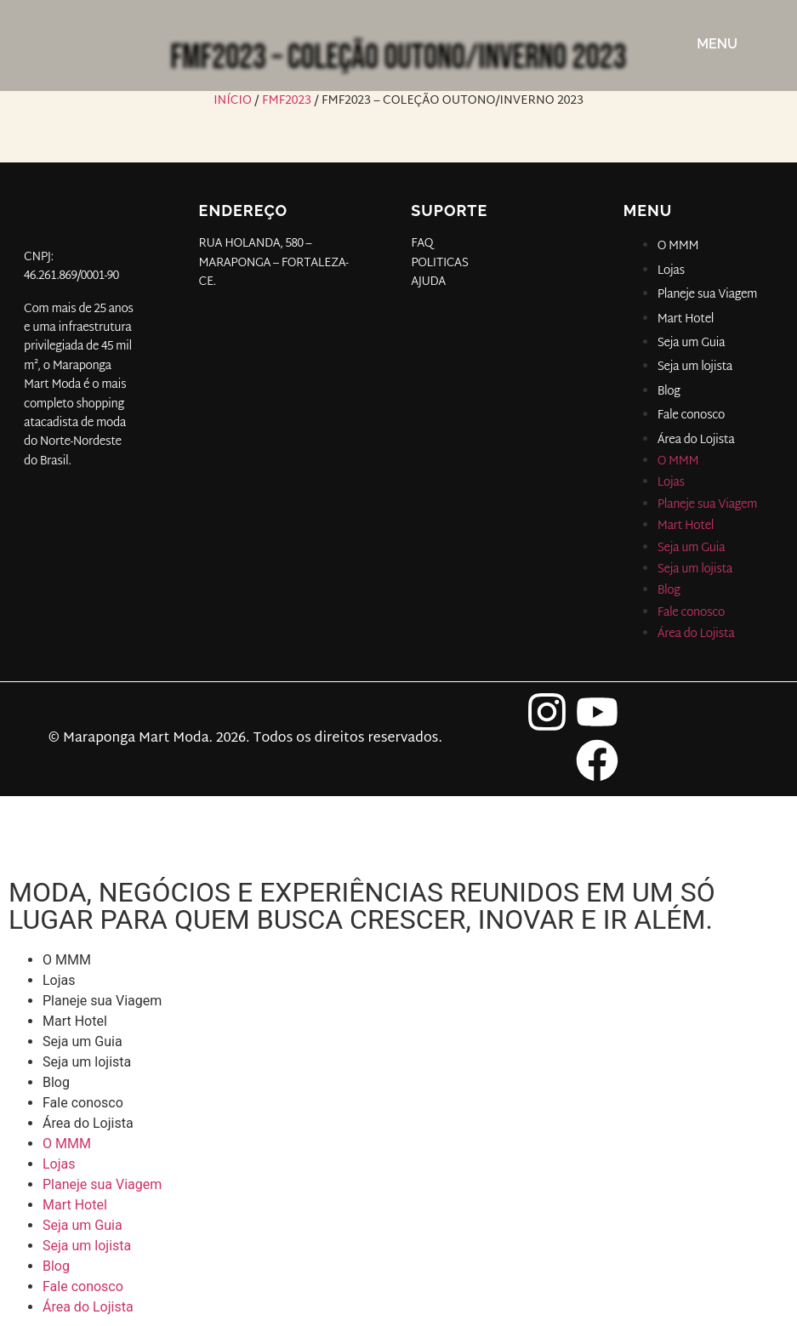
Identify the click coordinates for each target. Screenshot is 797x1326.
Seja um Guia (692, 343)
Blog (669, 391)
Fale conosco (691, 415)
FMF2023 (286, 100)
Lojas (671, 271)
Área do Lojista (696, 440)
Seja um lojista (695, 367)
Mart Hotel (686, 319)
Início (232, 100)
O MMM (678, 246)
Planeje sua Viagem (707, 294)
